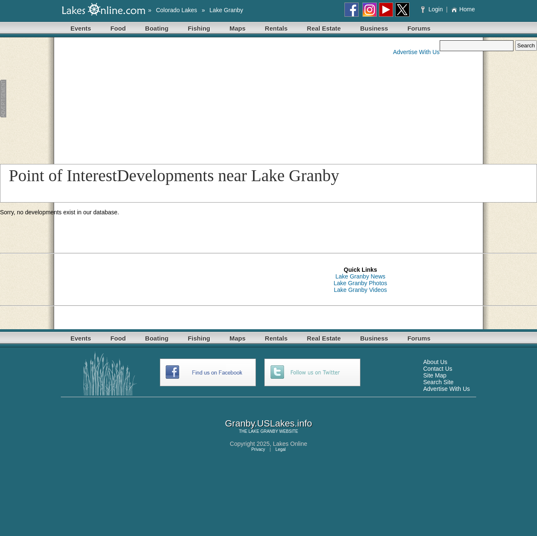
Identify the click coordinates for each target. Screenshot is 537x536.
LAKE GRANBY (263, 431)
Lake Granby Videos (360, 289)
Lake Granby (226, 10)
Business (374, 28)
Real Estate (324, 28)
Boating (157, 28)
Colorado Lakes (176, 10)
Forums (418, 28)
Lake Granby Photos (360, 283)
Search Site (438, 382)
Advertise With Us (416, 52)
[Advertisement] (162, 99)
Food (118, 28)
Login (432, 9)
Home (463, 9)
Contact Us (437, 368)
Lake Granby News (360, 276)
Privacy (258, 449)
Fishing (199, 28)
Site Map (434, 375)
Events (80, 28)
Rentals (276, 28)
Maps (237, 28)
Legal (281, 449)
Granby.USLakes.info (268, 423)
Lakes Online (290, 443)
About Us (435, 362)
